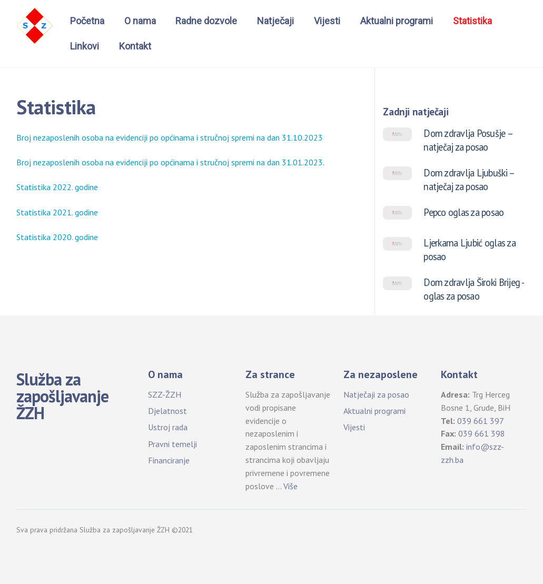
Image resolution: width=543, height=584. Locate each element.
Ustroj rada (167, 427)
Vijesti (327, 20)
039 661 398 (481, 433)
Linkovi (84, 46)
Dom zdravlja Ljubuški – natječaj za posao (468, 179)
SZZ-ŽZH (164, 394)
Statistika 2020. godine (57, 237)
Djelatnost (167, 410)
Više (290, 486)
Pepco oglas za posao (463, 212)
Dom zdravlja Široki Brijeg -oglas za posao (473, 289)
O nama (140, 20)
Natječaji (275, 20)
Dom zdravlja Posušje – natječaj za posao (467, 140)
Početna (87, 20)
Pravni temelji (172, 444)
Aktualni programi (396, 20)
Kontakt (135, 46)
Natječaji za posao (376, 394)
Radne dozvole (206, 20)
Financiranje (169, 460)
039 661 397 (480, 420)
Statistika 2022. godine (57, 187)
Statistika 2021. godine (57, 212)
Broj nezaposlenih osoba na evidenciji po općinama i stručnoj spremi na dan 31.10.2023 (169, 137)
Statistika (472, 20)
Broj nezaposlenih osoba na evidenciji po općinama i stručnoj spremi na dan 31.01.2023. (170, 162)
